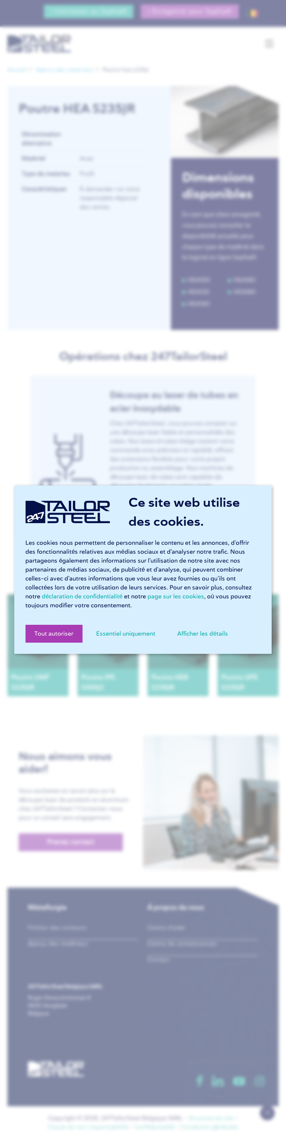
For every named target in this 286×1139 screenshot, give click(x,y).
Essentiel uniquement (125, 634)
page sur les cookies (175, 596)
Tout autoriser (53, 634)
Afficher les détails (202, 634)
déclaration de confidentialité (82, 596)
